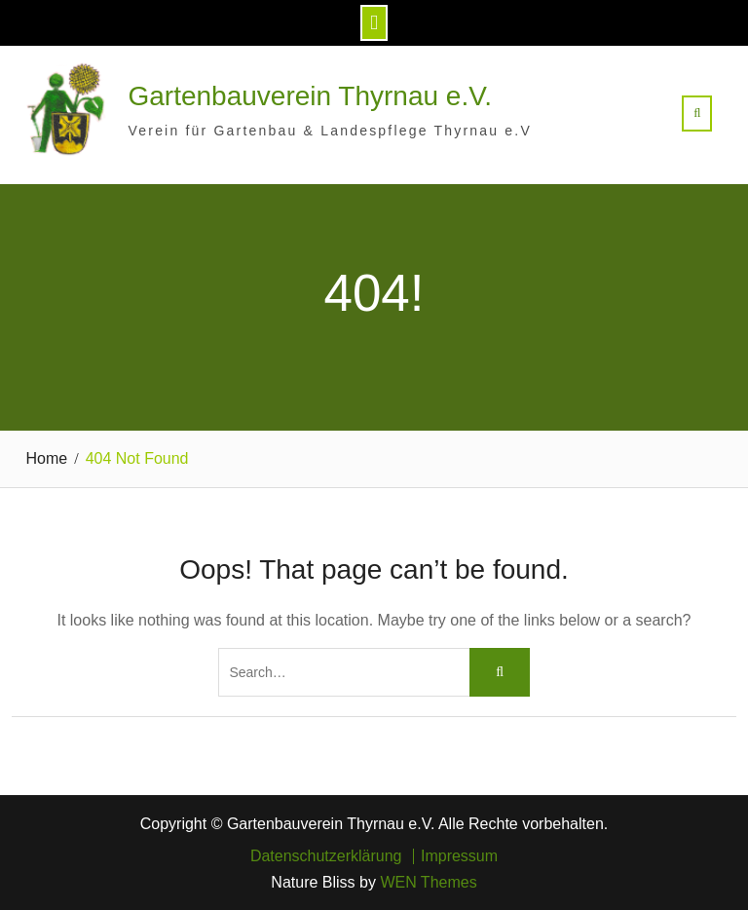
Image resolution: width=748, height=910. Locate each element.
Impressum (459, 856)
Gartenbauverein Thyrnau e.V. (311, 96)
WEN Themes (428, 882)
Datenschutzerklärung (326, 856)
